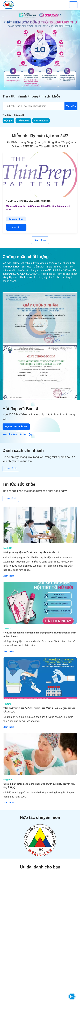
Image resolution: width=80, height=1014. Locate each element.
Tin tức (7, 628)
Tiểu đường (23, 120)
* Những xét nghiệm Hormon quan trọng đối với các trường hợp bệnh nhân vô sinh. (39, 634)
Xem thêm (8, 575)
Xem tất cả (40, 240)
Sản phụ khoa (16, 219)
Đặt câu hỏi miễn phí (16, 426)
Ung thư (7, 779)
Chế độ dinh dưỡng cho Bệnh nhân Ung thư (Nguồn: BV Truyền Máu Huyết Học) (39, 786)
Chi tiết (16, 227)
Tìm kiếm (71, 106)
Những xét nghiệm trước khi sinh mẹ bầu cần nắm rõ (31, 552)
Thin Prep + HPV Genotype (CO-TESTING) (28, 201)
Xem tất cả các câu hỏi (17, 434)
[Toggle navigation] (73, 4)
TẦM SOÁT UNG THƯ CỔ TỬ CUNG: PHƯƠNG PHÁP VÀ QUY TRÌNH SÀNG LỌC (39, 710)
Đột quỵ (8, 120)
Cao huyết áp (41, 120)
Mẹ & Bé (7, 548)
